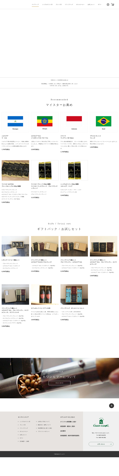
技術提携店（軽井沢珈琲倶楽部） (70, 465)
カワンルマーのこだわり (67, 447)
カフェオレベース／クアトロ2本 (40, 308)
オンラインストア (23, 447)
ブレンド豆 (59, 4)
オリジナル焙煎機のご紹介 (68, 451)
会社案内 (63, 460)
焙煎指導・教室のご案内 (67, 456)
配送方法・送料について (44, 454)
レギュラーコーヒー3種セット (11, 260)
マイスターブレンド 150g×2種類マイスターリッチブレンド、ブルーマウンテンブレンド (44, 186)
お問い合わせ (101, 474)
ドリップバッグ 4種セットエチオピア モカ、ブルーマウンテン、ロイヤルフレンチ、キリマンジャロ (15, 310)
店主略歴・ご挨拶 (24, 471)
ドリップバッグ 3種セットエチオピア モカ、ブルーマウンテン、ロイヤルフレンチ (103, 262)
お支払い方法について (44, 451)
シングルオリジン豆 (47, 4)
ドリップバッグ (69, 4)
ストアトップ (35, 4)
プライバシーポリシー (44, 461)
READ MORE (59, 413)
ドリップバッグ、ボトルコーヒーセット (72, 308)
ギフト (99, 4)
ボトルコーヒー (80, 4)
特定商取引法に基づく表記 (45, 457)
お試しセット (91, 4)
